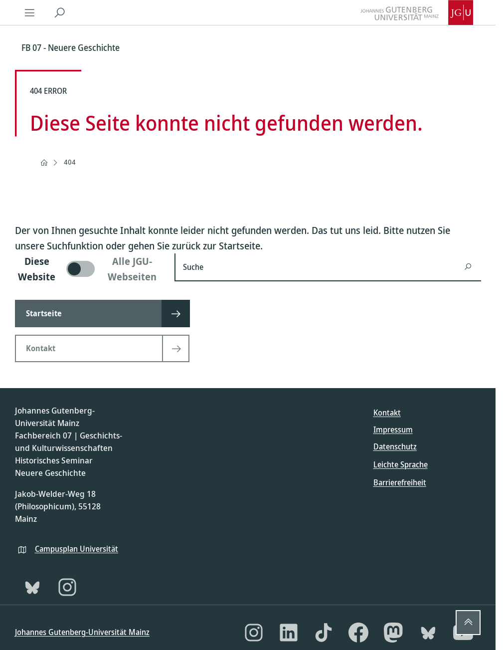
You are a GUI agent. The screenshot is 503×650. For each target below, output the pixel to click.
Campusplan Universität (76, 548)
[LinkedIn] (289, 633)
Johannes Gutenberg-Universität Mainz (82, 632)
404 (70, 162)
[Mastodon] (393, 633)
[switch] (89, 268)
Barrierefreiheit (399, 482)
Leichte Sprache (400, 464)
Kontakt (387, 412)
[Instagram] (67, 587)
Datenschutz (395, 446)
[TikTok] (324, 633)
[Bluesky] (32, 587)
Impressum (393, 429)
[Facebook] (358, 633)
